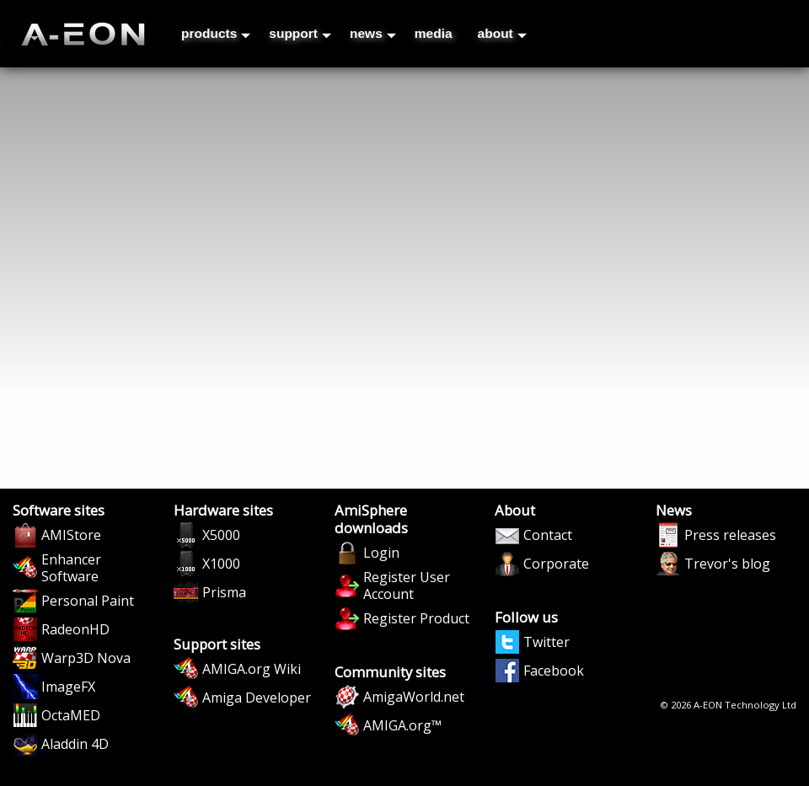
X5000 (221, 535)
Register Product (416, 618)
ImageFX (68, 686)
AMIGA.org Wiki (251, 669)
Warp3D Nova (86, 658)
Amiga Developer (256, 697)
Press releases (730, 535)
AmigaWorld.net (413, 696)
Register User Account (406, 585)
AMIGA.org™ (402, 725)
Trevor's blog (727, 563)
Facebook (553, 670)
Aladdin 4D (75, 744)
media (434, 33)
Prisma (224, 592)
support (300, 33)
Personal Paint (87, 600)
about (502, 33)
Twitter (546, 642)
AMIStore (71, 535)
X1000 (221, 563)
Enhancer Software (71, 567)
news (373, 33)
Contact (547, 535)
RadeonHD (75, 629)
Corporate (556, 563)
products (215, 33)
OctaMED (70, 715)
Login (381, 552)
